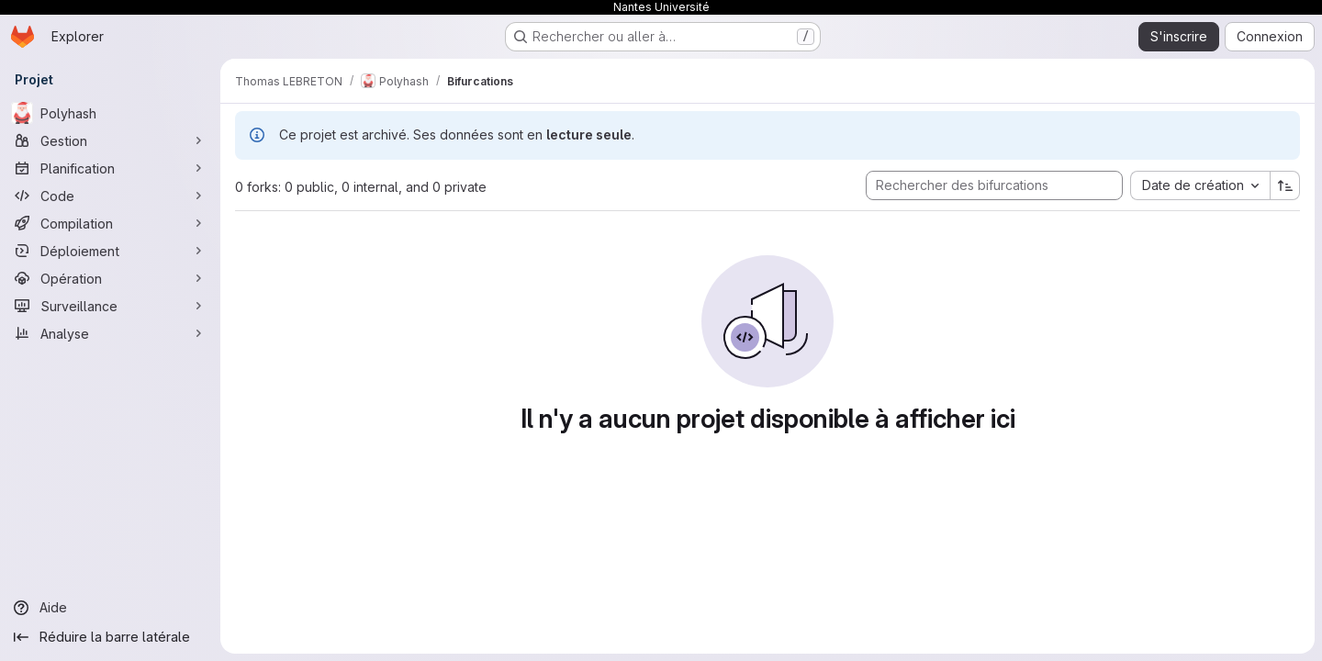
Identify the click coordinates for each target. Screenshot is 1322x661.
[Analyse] (110, 333)
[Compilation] (110, 223)
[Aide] (110, 608)
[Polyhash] (110, 113)
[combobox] (1200, 185)
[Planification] (110, 168)
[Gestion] (110, 140)
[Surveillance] (110, 306)
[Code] (110, 195)
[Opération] (110, 278)
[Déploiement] (110, 250)
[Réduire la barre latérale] (110, 637)
